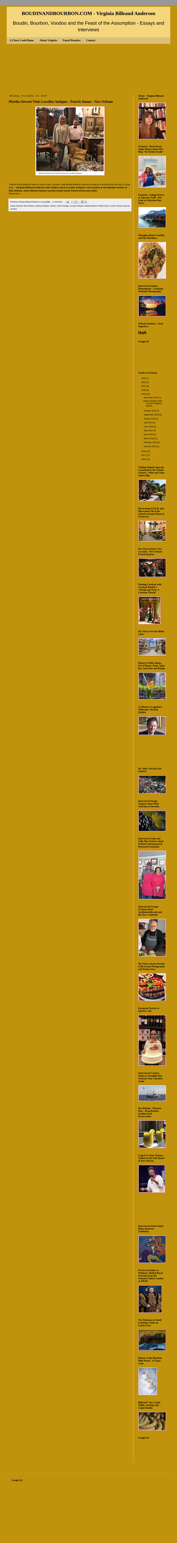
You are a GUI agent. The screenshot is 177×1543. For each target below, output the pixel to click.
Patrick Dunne (104, 206)
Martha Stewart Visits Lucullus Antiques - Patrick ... (153, 403)
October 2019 (150, 411)
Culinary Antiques (42, 206)
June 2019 (149, 427)
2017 (143, 455)
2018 (143, 451)
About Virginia (48, 40)
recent (113, 206)
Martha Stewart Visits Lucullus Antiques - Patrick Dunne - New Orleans (61, 101)
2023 (143, 378)
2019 (143, 394)
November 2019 (151, 397)
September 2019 (151, 415)
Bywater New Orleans (25, 206)
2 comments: (57, 202)
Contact (90, 40)
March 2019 (149, 438)
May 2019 (148, 430)
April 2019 (148, 434)
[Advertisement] (88, 69)
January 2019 (150, 446)
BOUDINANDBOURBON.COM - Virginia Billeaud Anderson (88, 13)
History (53, 206)
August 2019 (150, 419)
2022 (143, 382)
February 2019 (150, 442)
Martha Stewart (91, 206)
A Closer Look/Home (22, 40)
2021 (143, 386)
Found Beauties (71, 40)
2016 (143, 459)
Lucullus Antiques (77, 206)
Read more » (14, 193)
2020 (143, 390)
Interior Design (63, 206)
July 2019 (148, 422)
